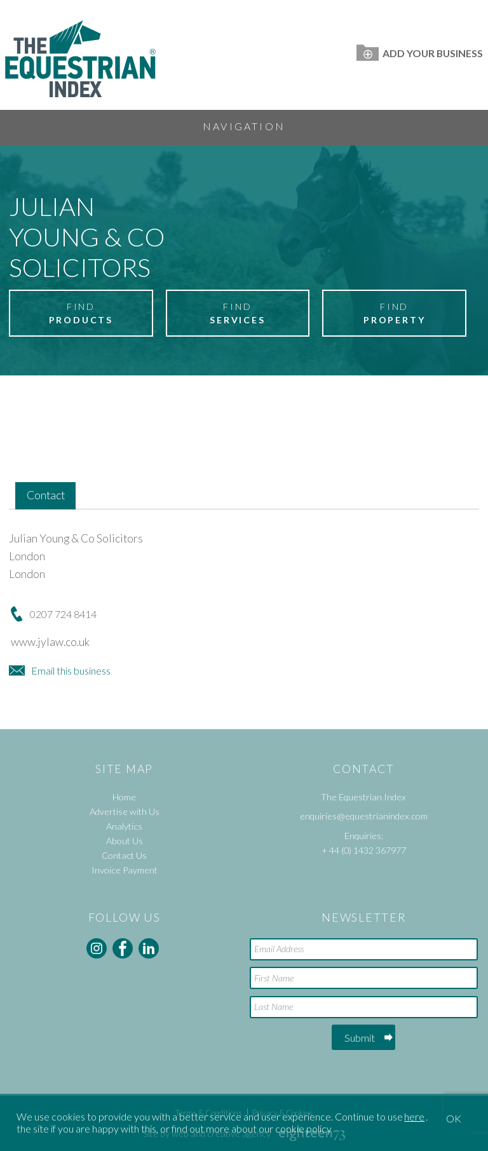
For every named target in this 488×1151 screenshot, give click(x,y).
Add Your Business (419, 53)
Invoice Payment (125, 870)
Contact (46, 495)
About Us (124, 840)
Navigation (244, 126)
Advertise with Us (124, 811)
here (414, 1116)
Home (124, 796)
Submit (359, 1038)
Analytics (124, 826)
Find (80, 313)
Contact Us (124, 855)
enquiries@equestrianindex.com (364, 816)
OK (453, 1118)
